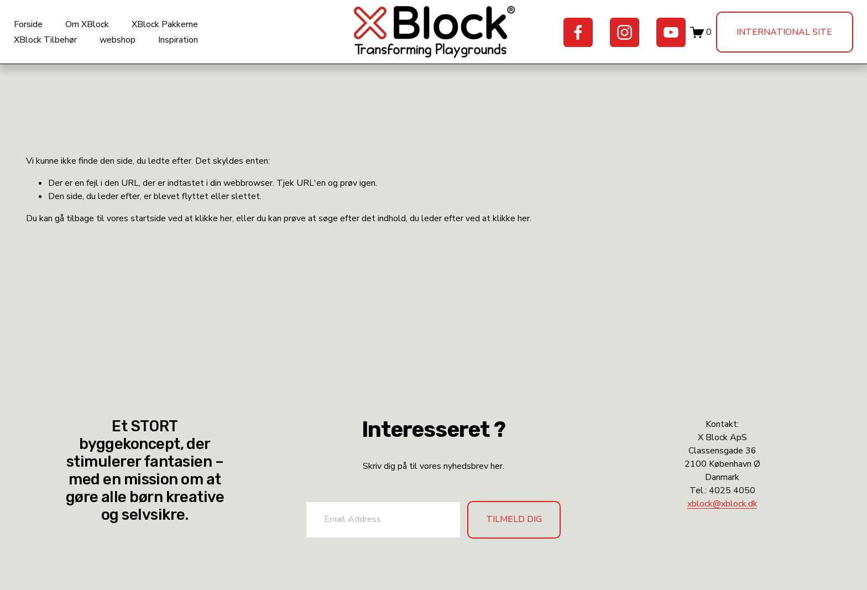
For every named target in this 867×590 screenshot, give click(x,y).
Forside (40, 30)
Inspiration (190, 45)
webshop (130, 45)
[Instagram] (613, 37)
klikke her (213, 229)
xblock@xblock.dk (722, 504)
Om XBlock (99, 30)
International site (773, 37)
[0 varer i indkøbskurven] (689, 37)
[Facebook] (566, 37)
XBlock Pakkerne (177, 30)
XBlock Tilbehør (57, 45)
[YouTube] (658, 37)
